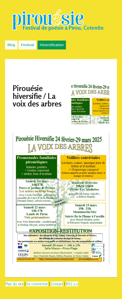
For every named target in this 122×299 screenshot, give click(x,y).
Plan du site (14, 284)
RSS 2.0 (72, 284)
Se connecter (37, 284)
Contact (57, 284)
